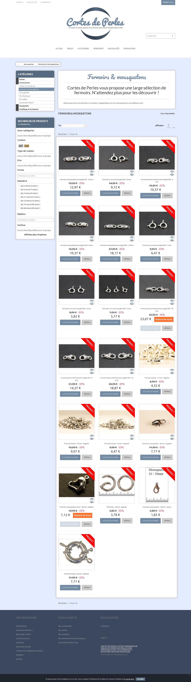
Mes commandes (65, 626)
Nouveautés (113, 48)
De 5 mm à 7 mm (29, 189)
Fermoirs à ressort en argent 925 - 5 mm (116, 309)
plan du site (32, 2)
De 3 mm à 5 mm (29, 186)
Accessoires (83, 48)
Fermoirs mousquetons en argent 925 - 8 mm (76, 245)
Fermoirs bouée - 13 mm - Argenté (76, 444)
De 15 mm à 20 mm (30, 204)
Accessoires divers (26, 103)
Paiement (20, 655)
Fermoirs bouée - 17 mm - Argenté (157, 378)
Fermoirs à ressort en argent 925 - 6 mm (76, 309)
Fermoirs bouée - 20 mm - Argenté (76, 574)
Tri (59, 125)
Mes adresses (63, 634)
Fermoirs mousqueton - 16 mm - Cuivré (157, 507)
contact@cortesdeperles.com (114, 654)
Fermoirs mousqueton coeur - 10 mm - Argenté (76, 507)
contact (19, 2)
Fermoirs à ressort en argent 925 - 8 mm (116, 179)
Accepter (140, 679)
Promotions (129, 48)
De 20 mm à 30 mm (30, 208)
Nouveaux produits (24, 630)
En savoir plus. (129, 679)
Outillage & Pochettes (28, 109)
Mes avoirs (62, 630)
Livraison (20, 642)
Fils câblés (23, 99)
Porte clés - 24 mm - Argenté (117, 507)
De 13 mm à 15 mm (30, 201)
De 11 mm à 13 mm (30, 197)
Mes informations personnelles (71, 638)
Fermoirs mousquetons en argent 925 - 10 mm (76, 179)
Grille (168, 125)
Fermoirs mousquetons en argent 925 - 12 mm (116, 245)
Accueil (59, 48)
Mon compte (67, 617)
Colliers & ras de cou (27, 86)
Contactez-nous (23, 638)
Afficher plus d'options (35, 234)
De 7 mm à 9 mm (29, 193)
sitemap (19, 659)
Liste (173, 125)
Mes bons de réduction (68, 642)
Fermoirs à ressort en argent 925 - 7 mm (157, 245)
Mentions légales (23, 647)
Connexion (45, 2)
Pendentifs (98, 48)
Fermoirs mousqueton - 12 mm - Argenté (157, 444)
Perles (70, 48)
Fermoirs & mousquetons (29, 89)
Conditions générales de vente (29, 651)
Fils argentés (24, 93)
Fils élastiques (24, 96)
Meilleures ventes (23, 634)
